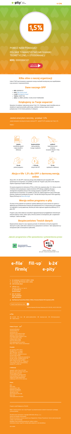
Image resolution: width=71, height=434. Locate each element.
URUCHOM (33, 65)
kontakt (14, 317)
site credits (12, 426)
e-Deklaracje (13, 367)
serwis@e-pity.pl (19, 284)
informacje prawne (55, 317)
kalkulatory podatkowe (15, 389)
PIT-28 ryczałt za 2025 (15, 355)
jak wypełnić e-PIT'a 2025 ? (16, 350)
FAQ (11, 385)
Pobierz (16, 326)
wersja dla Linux (14, 332)
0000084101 (19, 60)
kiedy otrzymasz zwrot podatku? (17, 360)
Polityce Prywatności (43, 418)
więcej (11, 124)
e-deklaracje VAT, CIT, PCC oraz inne (18, 379)
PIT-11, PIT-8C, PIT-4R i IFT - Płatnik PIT (19, 361)
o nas (21, 317)
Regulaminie (34, 418)
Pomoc (11, 382)
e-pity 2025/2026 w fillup (16, 338)
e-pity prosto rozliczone (19, 2)
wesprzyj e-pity (43, 317)
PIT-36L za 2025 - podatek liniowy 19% (19, 358)
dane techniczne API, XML (16, 393)
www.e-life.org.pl (25, 196)
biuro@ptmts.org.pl (23, 94)
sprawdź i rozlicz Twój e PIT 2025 (18, 370)
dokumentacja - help (15, 388)
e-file (11, 314)
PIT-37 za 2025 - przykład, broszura (18, 354)
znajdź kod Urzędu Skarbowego (17, 377)
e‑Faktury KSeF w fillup (15, 339)
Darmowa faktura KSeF (15, 340)
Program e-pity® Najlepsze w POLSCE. (19, 406)
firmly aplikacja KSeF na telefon (17, 342)
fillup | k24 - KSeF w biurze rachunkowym (20, 343)
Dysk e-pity (12, 395)
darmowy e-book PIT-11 (15, 391)
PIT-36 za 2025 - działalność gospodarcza (20, 357)
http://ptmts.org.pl (22, 92)
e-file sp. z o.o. (37, 414)
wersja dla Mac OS (14, 330)
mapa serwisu (15, 318)
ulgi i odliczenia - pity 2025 (16, 352)
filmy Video (12, 386)
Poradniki (12, 347)
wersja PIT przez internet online (17, 333)
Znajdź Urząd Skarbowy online (18, 304)
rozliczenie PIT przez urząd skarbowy (19, 362)
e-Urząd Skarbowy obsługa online (18, 374)
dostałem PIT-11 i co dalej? (16, 351)
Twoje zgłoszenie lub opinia (16, 396)
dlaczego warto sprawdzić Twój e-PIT (19, 371)
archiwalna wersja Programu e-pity (18, 336)
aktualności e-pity (14, 392)
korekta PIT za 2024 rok (15, 364)
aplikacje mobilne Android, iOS (17, 335)
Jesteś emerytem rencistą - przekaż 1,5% (28, 118)
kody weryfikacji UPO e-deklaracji (18, 376)
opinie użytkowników (31, 317)
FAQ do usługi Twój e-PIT (16, 373)
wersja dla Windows (15, 329)
